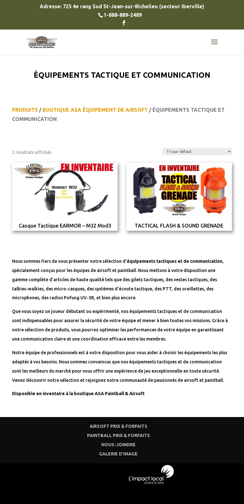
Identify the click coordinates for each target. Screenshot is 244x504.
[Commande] (197, 151)
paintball (127, 270)
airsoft (104, 270)
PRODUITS (25, 110)
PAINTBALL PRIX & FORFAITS (118, 435)
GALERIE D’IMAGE (118, 453)
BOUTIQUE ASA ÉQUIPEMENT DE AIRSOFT (95, 110)
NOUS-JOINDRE (118, 444)
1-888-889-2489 (123, 15)
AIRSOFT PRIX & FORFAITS (118, 426)
